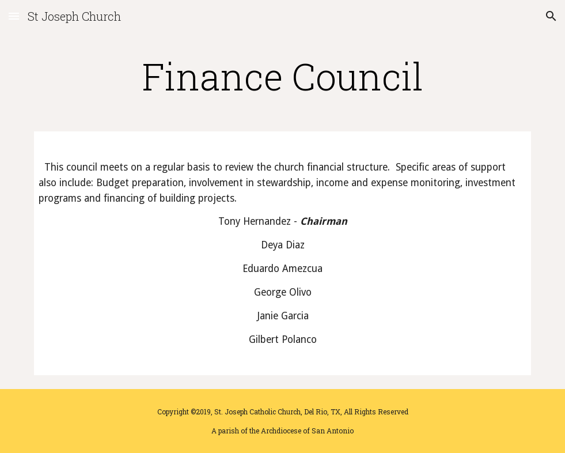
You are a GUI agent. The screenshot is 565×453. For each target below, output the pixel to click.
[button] (14, 16)
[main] (282, 76)
